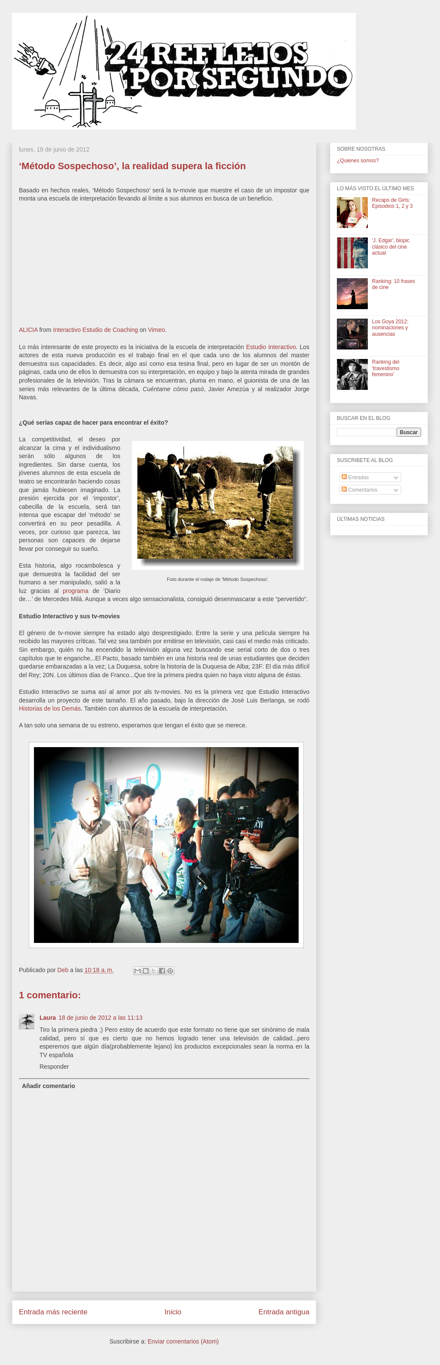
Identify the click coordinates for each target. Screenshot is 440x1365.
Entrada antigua (284, 1312)
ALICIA (28, 329)
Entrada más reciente (53, 1312)
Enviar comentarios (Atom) (183, 1341)
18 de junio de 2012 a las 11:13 (100, 1017)
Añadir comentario (48, 1085)
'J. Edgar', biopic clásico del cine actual (390, 246)
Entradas (355, 477)
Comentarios (359, 490)
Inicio (173, 1312)
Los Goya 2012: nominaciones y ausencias (390, 328)
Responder (54, 1066)
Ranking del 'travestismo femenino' (386, 368)
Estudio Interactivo (271, 347)
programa (76, 590)
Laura (48, 1017)
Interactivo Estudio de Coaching (95, 329)
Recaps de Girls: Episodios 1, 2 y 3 (392, 203)
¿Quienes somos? (358, 161)
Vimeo (156, 329)
